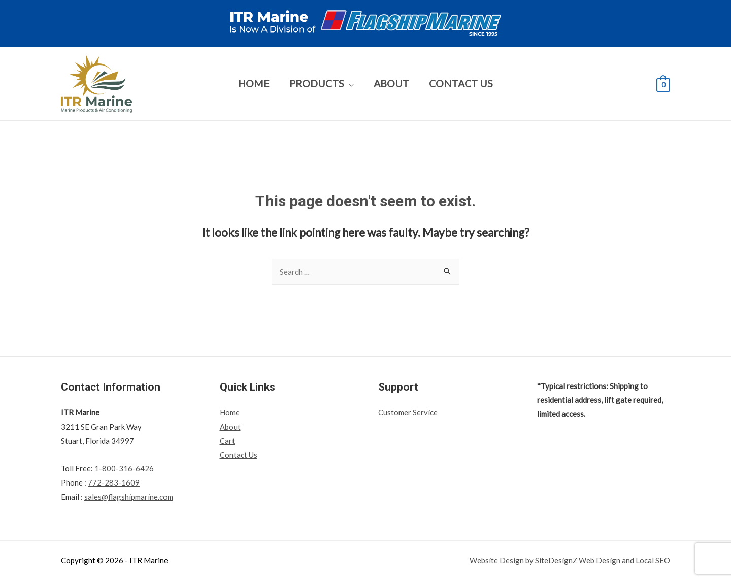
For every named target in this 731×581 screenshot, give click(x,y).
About (391, 83)
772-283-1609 (114, 482)
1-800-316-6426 (124, 468)
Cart (227, 440)
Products (316, 83)
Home (254, 83)
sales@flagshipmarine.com (128, 496)
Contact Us (461, 83)
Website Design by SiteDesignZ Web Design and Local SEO (569, 560)
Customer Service (408, 412)
